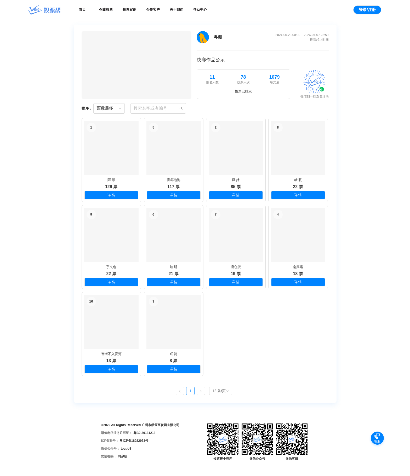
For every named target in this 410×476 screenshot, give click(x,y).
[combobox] (109, 108)
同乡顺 (122, 456)
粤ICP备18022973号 (134, 441)
